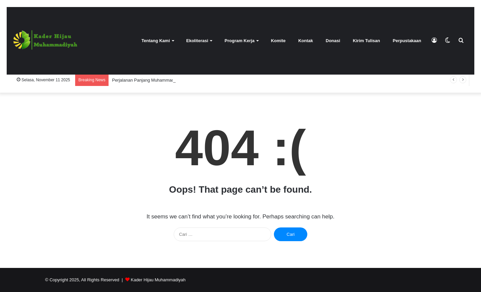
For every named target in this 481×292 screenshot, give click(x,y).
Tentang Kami (156, 40)
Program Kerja (239, 40)
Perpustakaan (407, 40)
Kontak (305, 40)
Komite (278, 40)
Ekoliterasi (197, 40)
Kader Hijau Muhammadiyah (158, 279)
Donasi (333, 40)
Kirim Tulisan (366, 40)
